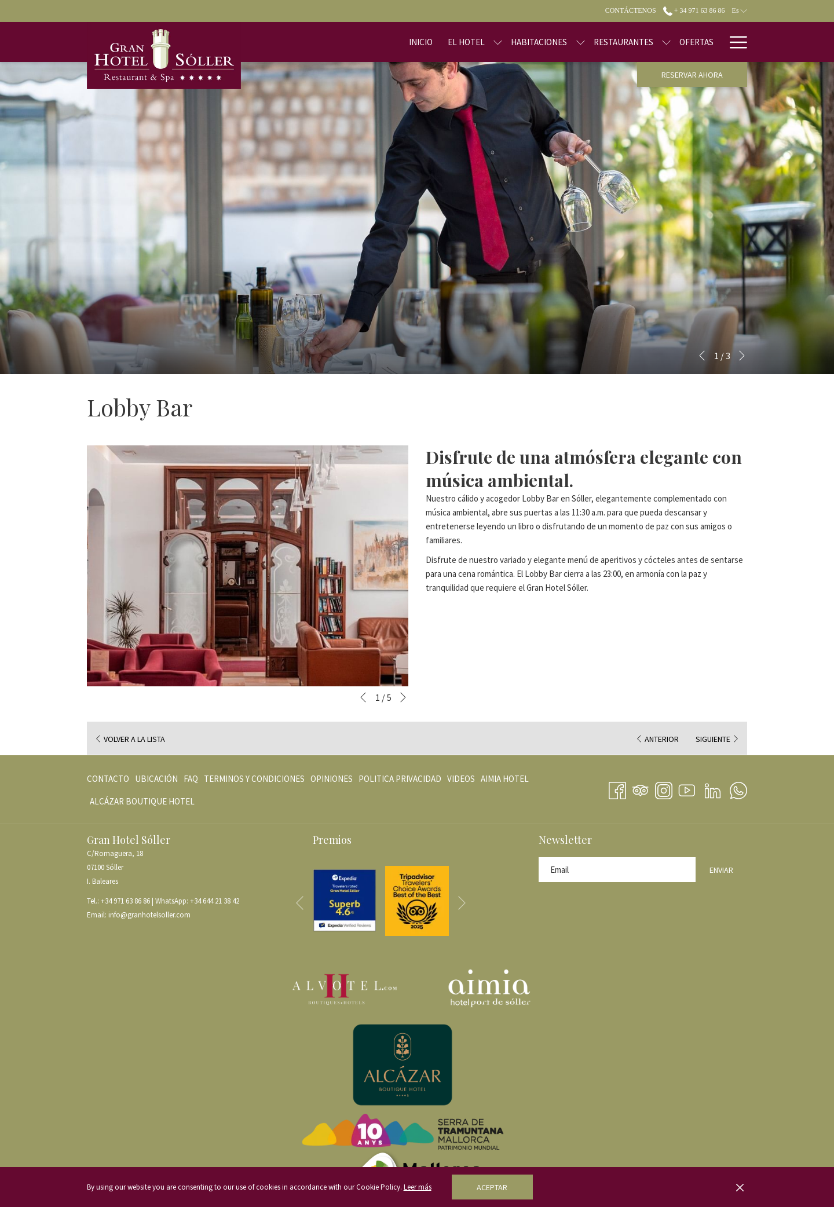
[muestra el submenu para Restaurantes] (629, 42)
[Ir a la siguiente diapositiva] (742, 355)
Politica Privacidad (400, 778)
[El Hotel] (430, 42)
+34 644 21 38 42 (214, 901)
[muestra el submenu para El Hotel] (461, 42)
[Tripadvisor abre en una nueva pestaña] (640, 788)
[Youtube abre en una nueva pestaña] (687, 788)
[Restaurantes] (586, 42)
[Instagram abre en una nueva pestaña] (663, 788)
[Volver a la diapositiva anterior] (702, 355)
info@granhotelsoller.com (149, 915)
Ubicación (156, 778)
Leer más (417, 1187)
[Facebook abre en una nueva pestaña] (617, 788)
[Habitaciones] (502, 42)
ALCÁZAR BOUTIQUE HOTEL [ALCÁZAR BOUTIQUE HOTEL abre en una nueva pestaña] (142, 803)
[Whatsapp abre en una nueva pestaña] (738, 788)
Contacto (108, 778)
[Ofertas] (660, 42)
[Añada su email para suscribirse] (617, 869)
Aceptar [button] (492, 1187)
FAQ (191, 778)
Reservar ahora (692, 75)
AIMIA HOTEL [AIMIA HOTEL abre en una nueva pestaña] (505, 781)
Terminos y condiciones (254, 778)
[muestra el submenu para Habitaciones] (543, 42)
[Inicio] (384, 42)
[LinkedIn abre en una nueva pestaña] (712, 788)
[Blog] (703, 42)
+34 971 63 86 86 (125, 901)
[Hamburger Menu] (734, 42)
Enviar (721, 870)
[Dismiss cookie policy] (740, 1187)
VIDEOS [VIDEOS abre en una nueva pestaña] (461, 781)
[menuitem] (109, 778)
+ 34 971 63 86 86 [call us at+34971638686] (694, 10)
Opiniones (331, 778)
